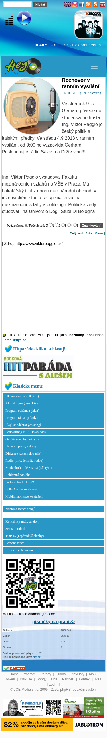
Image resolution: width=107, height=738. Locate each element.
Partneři (68, 679)
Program (29, 674)
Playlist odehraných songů (23, 425)
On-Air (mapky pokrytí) (22, 439)
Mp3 (93, 674)
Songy (42, 679)
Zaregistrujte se (14, 340)
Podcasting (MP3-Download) (25, 432)
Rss (98, 679)
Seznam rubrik (15, 529)
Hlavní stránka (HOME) (22, 396)
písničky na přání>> (53, 621)
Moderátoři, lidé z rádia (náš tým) (28, 468)
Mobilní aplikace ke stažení (24, 496)
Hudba (61, 674)
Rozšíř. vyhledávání (19, 550)
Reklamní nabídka (18, 475)
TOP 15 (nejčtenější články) (24, 536)
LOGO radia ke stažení (21, 489)
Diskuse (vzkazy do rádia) (23, 453)
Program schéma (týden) (22, 411)
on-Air (11, 679)
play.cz (37, 657)
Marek (99, 233)
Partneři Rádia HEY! (19, 482)
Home (14, 674)
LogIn (53, 684)
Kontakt (85, 679)
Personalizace (14, 543)
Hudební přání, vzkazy (21, 446)
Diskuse (26, 679)
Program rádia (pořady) (21, 418)
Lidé (54, 679)
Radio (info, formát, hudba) (24, 461)
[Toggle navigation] (94, 66)
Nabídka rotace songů (20, 509)
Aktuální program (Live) (22, 403)
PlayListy (77, 674)
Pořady (46, 674)
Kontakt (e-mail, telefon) (22, 522)
